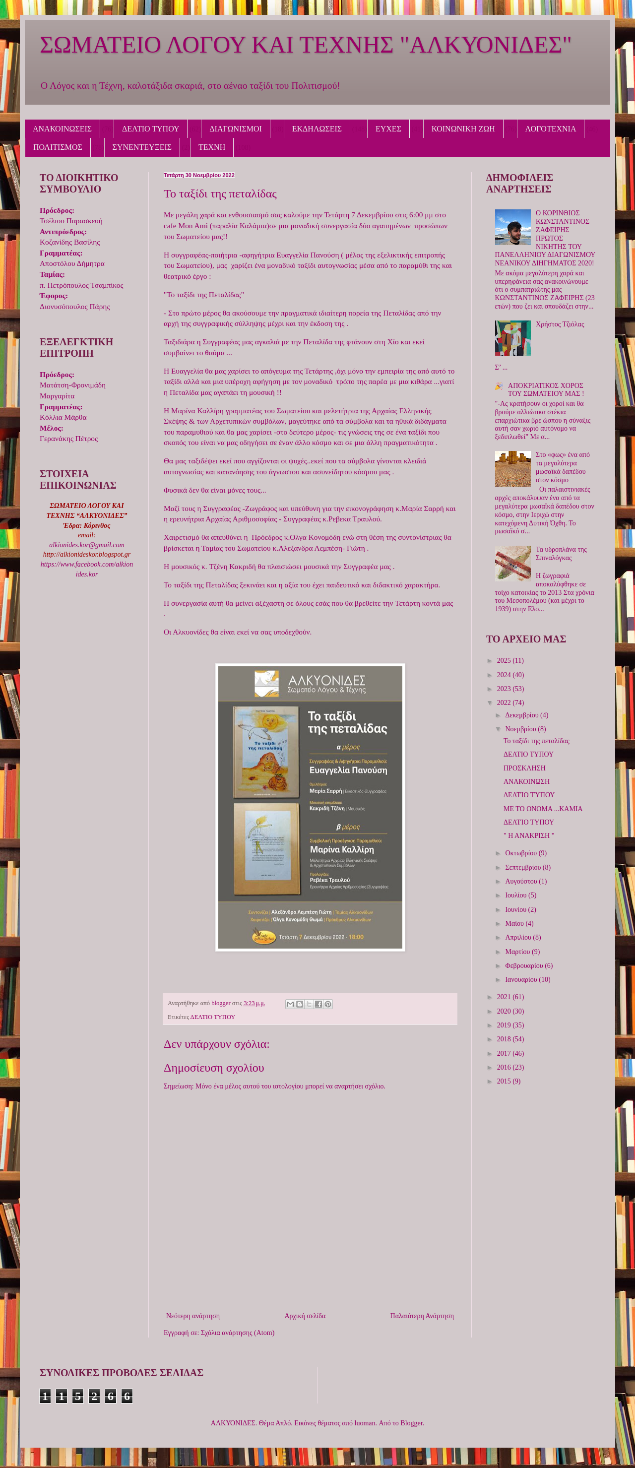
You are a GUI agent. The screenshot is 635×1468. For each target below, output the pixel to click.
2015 (505, 1081)
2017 (505, 1053)
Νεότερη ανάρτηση (193, 1316)
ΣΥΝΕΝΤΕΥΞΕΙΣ (142, 147)
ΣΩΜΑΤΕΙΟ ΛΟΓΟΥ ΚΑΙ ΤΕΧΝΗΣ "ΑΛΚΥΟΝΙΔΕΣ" (306, 44)
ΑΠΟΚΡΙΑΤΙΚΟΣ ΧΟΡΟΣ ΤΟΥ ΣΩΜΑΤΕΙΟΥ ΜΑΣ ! (546, 390)
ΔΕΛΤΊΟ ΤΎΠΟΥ (529, 795)
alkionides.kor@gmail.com (86, 545)
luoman (365, 1423)
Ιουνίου (516, 909)
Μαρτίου (518, 952)
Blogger (411, 1423)
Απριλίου (519, 937)
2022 (505, 702)
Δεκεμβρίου (522, 715)
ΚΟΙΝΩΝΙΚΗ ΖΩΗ (463, 129)
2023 (505, 689)
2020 (505, 1011)
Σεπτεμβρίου (523, 867)
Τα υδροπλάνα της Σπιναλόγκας (561, 554)
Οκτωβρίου (521, 853)
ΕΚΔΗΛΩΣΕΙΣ (317, 129)
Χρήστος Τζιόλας (560, 324)
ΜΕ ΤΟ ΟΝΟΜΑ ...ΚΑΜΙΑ (543, 809)
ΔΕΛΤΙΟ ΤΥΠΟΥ (150, 129)
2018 (505, 1039)
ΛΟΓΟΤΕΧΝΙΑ (550, 129)
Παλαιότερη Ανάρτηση (422, 1316)
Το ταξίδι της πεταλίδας (537, 741)
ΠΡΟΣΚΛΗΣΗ (525, 768)
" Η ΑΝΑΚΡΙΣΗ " (529, 835)
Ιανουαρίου (522, 979)
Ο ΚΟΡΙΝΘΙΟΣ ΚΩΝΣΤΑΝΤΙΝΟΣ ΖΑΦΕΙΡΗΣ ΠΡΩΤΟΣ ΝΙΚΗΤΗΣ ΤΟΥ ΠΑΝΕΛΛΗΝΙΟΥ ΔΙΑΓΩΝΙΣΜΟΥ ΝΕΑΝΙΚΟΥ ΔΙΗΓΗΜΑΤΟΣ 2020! (545, 238)
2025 (505, 660)
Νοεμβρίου (521, 729)
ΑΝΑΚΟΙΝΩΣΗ (527, 781)
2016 (505, 1067)
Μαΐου (515, 923)
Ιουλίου (516, 895)
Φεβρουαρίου (525, 965)
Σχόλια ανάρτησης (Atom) (237, 1333)
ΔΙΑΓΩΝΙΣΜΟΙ (235, 129)
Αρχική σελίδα (304, 1316)
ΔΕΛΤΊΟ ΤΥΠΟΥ (529, 822)
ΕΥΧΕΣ (388, 129)
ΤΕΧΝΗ (211, 147)
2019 (505, 1025)
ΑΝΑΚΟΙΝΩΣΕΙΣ (62, 129)
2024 (505, 675)
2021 (505, 997)
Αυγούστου (522, 881)
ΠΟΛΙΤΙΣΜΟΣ (57, 147)
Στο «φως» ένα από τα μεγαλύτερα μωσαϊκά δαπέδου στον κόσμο (563, 467)
